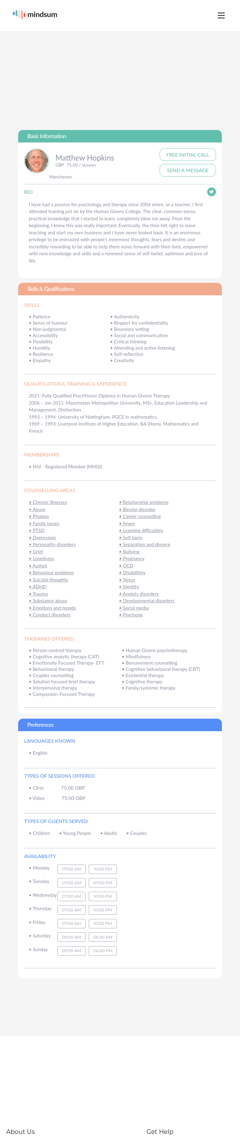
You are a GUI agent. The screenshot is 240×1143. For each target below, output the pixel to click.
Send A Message (187, 170)
